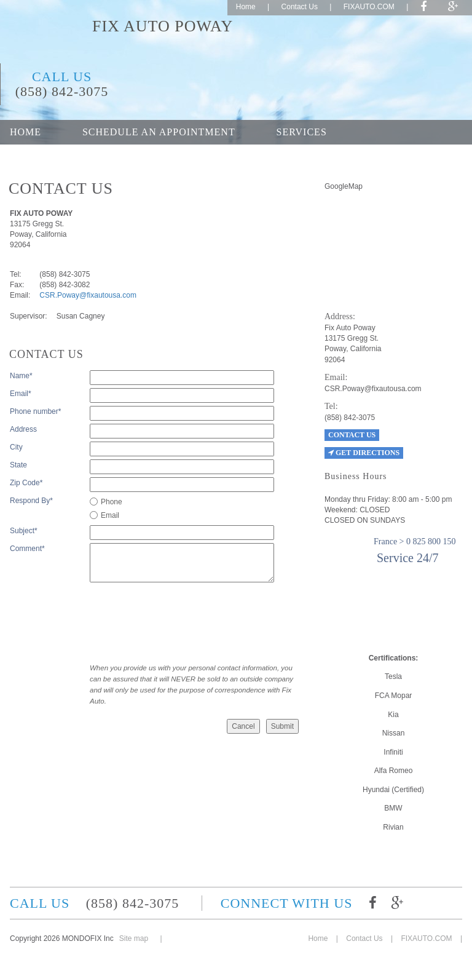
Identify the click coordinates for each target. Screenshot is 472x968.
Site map (133, 938)
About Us (36, 156)
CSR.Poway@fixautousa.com (87, 295)
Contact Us (299, 6)
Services (302, 132)
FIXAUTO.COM (369, 6)
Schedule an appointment (158, 132)
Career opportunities (169, 156)
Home (246, 6)
